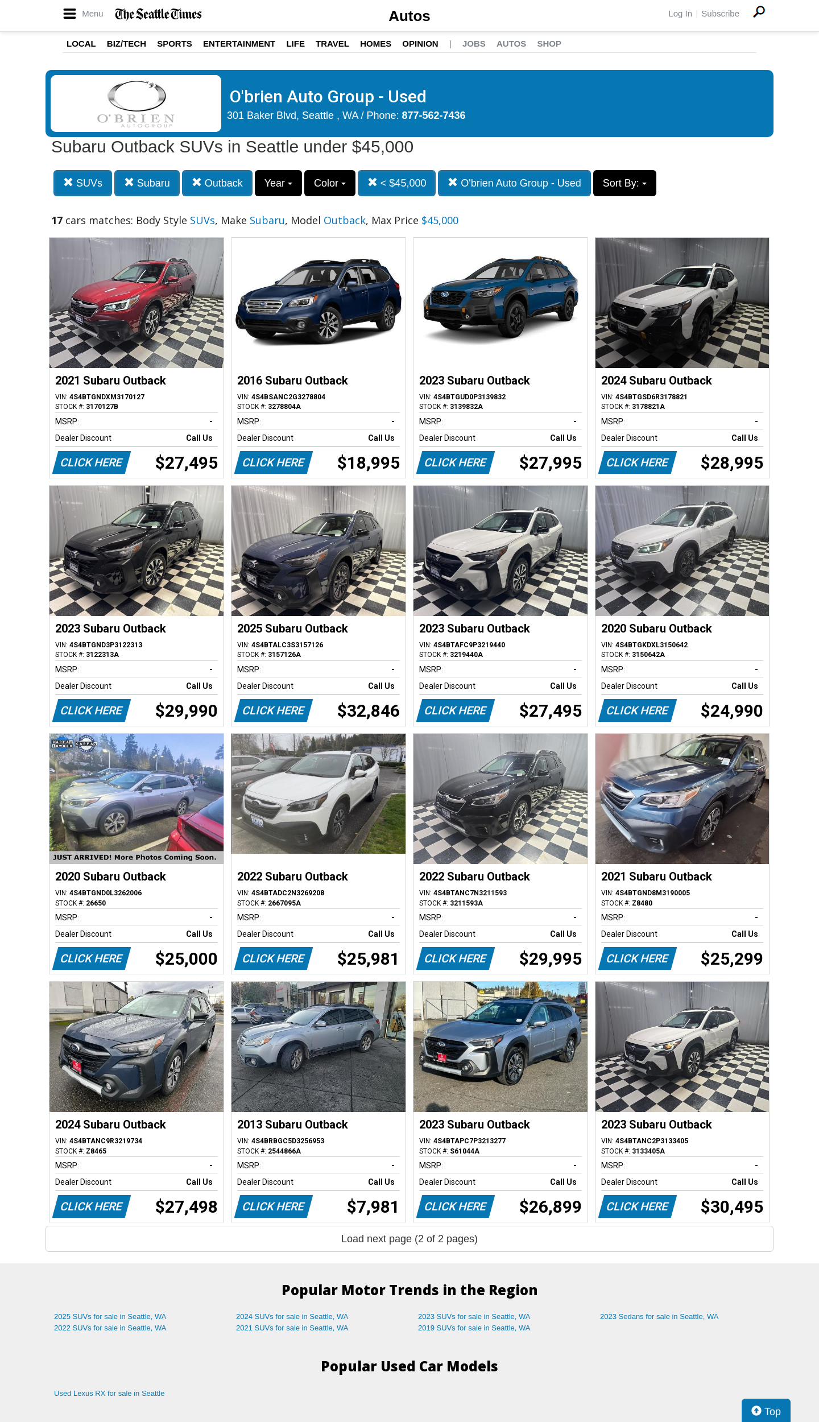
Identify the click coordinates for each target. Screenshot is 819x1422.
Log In (680, 13)
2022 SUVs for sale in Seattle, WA (110, 1328)
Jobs (474, 43)
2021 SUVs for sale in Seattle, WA (292, 1328)
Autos (409, 15)
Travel (332, 43)
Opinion (420, 43)
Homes (375, 43)
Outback (217, 183)
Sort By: (625, 183)
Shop (549, 43)
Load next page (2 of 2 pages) (409, 1239)
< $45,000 (397, 183)
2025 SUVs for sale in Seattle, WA (110, 1316)
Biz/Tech (126, 43)
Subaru (147, 183)
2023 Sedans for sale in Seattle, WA (659, 1316)
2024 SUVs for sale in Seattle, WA (292, 1316)
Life (295, 43)
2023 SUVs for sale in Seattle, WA (474, 1316)
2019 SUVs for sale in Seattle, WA (474, 1328)
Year (278, 183)
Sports (174, 43)
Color (330, 183)
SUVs (82, 183)
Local (81, 43)
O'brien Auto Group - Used (514, 183)
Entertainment (239, 43)
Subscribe (720, 13)
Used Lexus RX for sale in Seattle (109, 1393)
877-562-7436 (434, 115)
